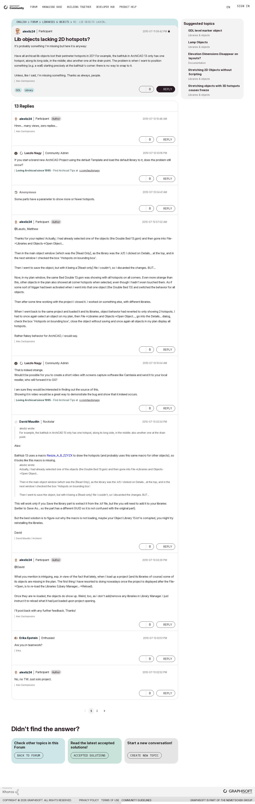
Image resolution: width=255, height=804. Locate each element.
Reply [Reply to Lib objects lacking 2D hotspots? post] (167, 89)
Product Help (128, 7)
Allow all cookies (235, 763)
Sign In (243, 6)
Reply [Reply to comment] (167, 139)
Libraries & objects (199, 35)
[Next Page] (104, 711)
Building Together (79, 7)
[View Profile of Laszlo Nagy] (33, 153)
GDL (18, 90)
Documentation (197, 62)
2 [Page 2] (97, 711)
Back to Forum (28, 755)
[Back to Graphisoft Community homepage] (14, 6)
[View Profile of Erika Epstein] (28, 638)
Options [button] (173, 22)
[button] (142, 89)
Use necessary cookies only (234, 782)
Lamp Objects (198, 42)
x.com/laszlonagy (89, 170)
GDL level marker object (205, 30)
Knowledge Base (52, 7)
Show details (140, 799)
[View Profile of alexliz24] (28, 31)
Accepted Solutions (90, 755)
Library (29, 90)
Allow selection (234, 771)
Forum (33, 7)
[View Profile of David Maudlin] (29, 421)
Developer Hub (105, 7)
